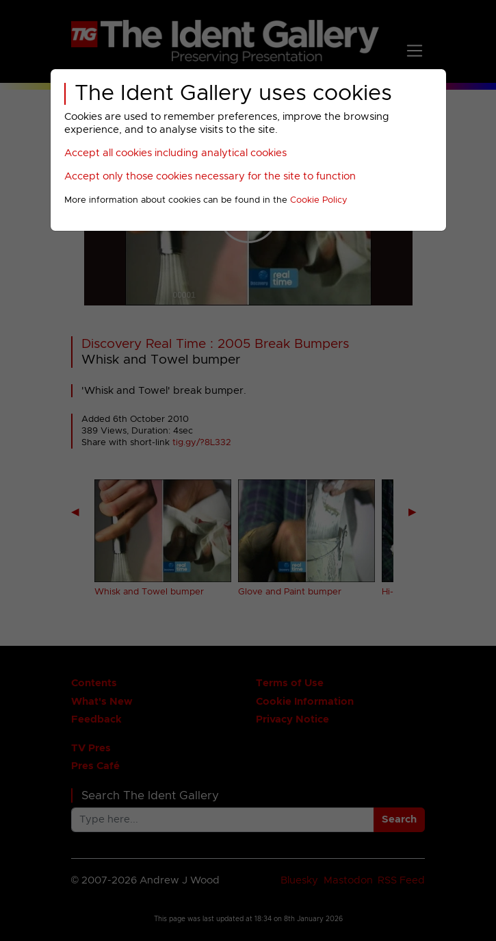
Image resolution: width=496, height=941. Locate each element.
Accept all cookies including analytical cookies (175, 153)
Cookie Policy (319, 200)
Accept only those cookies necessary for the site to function (210, 176)
